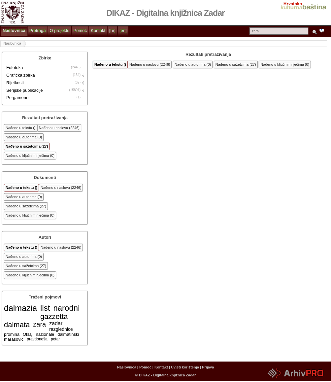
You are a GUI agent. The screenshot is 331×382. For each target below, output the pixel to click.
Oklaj (28, 334)
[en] (123, 30)
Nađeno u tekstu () (21, 128)
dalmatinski (68, 334)
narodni (66, 307)
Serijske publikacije (24, 90)
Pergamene (17, 97)
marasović (13, 339)
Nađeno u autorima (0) (24, 137)
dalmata (17, 325)
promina (11, 334)
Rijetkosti (15, 82)
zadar (55, 323)
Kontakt (98, 30)
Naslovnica (14, 30)
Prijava (208, 367)
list (45, 307)
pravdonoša (37, 339)
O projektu (60, 30)
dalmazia (20, 308)
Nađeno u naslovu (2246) (59, 128)
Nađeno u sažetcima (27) (27, 146)
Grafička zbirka (20, 75)
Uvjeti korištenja (185, 367)
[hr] (112, 30)
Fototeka (14, 67)
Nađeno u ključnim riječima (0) (30, 155)
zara (39, 324)
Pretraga (37, 30)
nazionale (45, 334)
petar (55, 339)
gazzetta (54, 316)
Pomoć (80, 30)
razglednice (61, 329)
